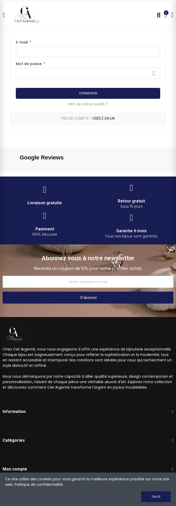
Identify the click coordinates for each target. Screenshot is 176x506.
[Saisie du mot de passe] (88, 73)
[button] (4, 176)
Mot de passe (29, 63)
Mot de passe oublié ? (88, 104)
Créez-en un (103, 118)
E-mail (22, 42)
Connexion (88, 93)
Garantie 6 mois (131, 230)
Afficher (153, 73)
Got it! (156, 496)
